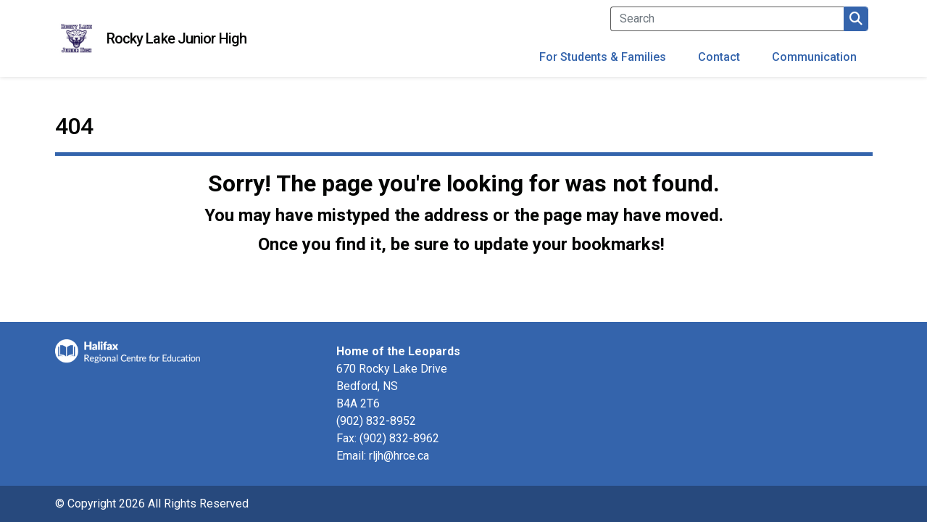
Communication (814, 57)
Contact (719, 57)
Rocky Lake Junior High (176, 38)
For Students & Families (602, 57)
